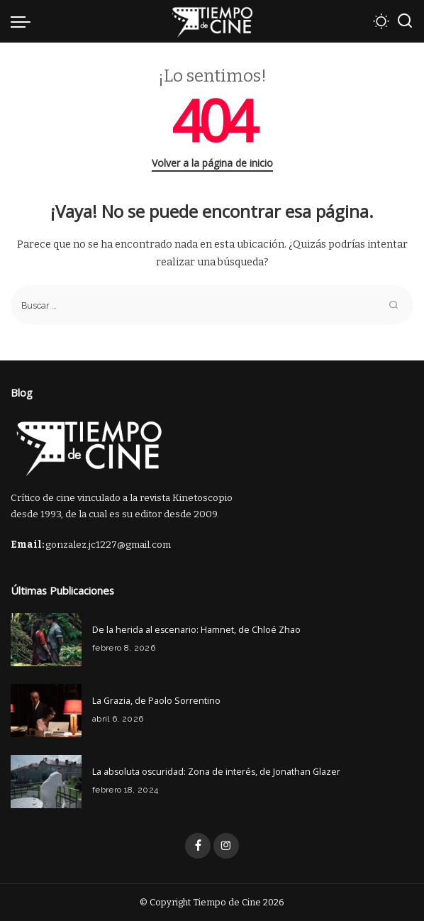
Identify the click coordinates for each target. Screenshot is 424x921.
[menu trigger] (24, 21)
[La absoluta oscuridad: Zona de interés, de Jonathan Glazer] (46, 781)
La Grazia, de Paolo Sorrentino (156, 701)
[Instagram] (226, 846)
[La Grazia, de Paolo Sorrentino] (46, 710)
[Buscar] (404, 21)
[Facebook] (198, 846)
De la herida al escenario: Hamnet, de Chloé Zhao (196, 630)
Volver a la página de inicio (212, 163)
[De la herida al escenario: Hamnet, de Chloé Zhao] (46, 639)
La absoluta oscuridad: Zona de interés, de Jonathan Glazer (216, 772)
